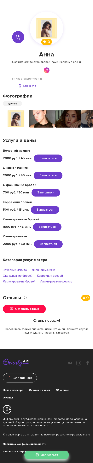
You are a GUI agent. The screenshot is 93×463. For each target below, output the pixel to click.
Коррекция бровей (50, 276)
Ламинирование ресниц (56, 281)
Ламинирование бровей (19, 281)
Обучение (62, 390)
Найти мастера (13, 390)
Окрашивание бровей (17, 276)
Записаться (48, 158)
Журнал (8, 397)
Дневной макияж (43, 270)
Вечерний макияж (15, 270)
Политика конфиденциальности (24, 444)
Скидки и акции (39, 390)
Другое (12, 103)
